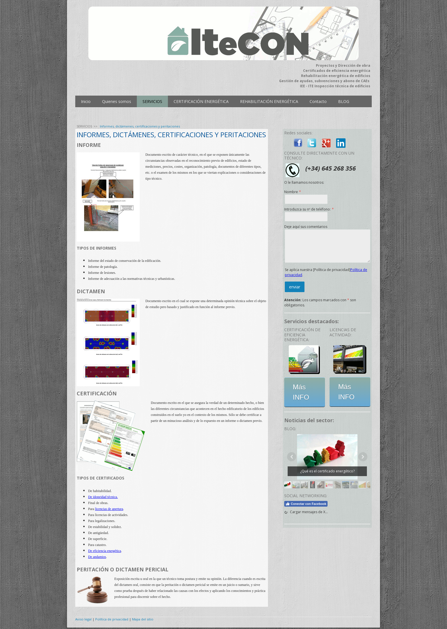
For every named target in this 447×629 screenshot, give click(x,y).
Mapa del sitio (142, 619)
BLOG (343, 101)
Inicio (86, 101)
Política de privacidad (111, 619)
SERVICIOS (152, 101)
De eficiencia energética (104, 551)
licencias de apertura (109, 509)
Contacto (318, 101)
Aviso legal (83, 619)
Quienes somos (116, 101)
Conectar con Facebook (305, 503)
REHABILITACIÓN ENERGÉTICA (269, 101)
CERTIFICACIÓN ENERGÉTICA (201, 101)
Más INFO (301, 392)
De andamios (97, 557)
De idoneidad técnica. (103, 497)
